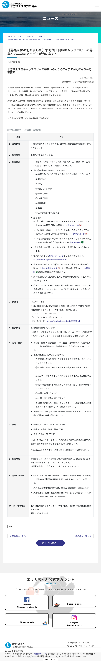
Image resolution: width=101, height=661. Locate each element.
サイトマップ (89, 646)
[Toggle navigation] (97, 6)
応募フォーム (55, 255)
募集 (40, 36)
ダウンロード (73, 225)
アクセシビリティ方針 (74, 646)
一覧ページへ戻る (47, 543)
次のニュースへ (82, 536)
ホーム (9, 36)
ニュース (20, 36)
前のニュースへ (19, 536)
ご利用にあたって (40, 654)
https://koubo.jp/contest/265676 (48, 259)
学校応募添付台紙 (49, 268)
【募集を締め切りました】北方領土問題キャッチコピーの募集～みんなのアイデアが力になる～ (41, 39)
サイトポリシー (88, 643)
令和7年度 (31, 36)
